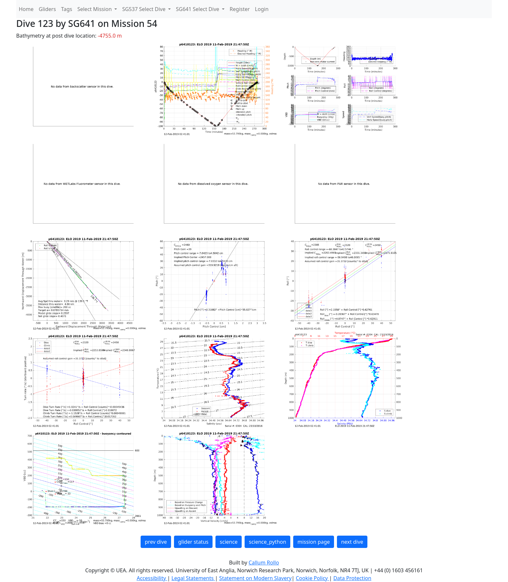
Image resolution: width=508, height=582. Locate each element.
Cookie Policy (312, 578)
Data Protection (352, 578)
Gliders (47, 9)
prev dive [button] (156, 541)
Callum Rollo (263, 562)
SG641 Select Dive (198, 9)
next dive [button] (352, 541)
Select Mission (95, 9)
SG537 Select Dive (144, 9)
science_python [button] (267, 541)
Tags (66, 9)
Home (26, 9)
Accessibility (152, 578)
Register (240, 9)
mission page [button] (313, 541)
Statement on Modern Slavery (255, 578)
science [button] (228, 541)
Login (262, 9)
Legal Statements (193, 578)
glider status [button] (193, 541)
